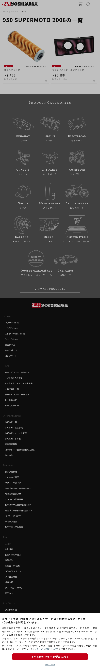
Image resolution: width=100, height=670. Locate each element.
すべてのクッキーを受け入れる (50, 657)
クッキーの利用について (44, 649)
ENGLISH (50, 664)
